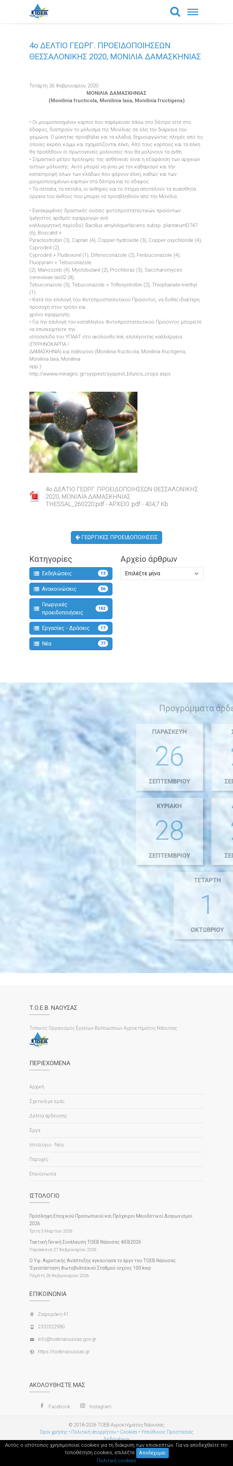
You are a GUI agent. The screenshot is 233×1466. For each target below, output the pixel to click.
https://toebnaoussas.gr (64, 1351)
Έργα (34, 1130)
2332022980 (51, 1326)
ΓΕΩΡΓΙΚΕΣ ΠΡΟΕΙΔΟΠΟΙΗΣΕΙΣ (116, 537)
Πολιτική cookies (116, 1461)
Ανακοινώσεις (71, 588)
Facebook (59, 1406)
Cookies (128, 1432)
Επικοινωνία (42, 1174)
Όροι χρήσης (54, 1432)
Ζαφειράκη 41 (53, 1314)
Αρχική (36, 1086)
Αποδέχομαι (152, 1453)
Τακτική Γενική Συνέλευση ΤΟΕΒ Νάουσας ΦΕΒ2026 (85, 1242)
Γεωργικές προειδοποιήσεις (71, 608)
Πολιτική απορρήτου (93, 1432)
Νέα (71, 643)
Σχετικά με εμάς (47, 1101)
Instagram (100, 1406)
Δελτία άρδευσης (48, 1115)
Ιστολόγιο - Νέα (46, 1144)
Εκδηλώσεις (71, 573)
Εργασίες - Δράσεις (71, 628)
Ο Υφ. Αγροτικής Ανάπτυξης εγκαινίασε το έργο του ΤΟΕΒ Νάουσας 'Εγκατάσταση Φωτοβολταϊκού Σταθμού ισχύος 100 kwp (102, 1264)
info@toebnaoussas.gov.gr (67, 1339)
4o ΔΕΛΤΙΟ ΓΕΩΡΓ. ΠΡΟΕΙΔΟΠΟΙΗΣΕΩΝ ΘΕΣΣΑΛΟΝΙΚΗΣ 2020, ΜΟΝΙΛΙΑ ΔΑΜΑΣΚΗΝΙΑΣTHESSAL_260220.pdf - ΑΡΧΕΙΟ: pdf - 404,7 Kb (122, 496)
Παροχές (39, 1159)
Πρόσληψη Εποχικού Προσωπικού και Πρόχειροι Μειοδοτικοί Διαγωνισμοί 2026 (110, 1219)
